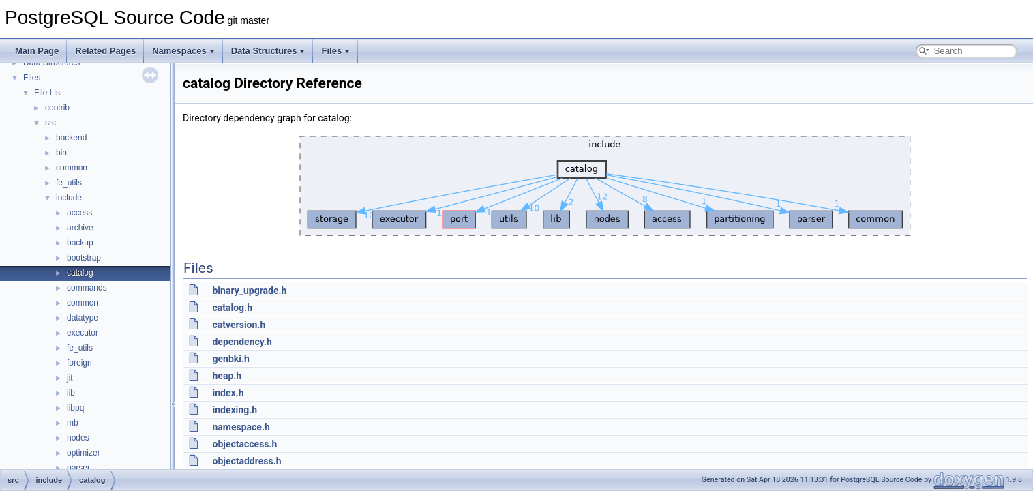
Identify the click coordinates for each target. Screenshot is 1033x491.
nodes (78, 438)
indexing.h (234, 409)
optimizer (83, 453)
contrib (57, 108)
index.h (227, 392)
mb (72, 423)
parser (78, 468)
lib (71, 393)
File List (48, 93)
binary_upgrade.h (249, 290)
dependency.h (241, 341)
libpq (75, 408)
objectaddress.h (246, 461)
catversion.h (238, 324)
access (79, 213)
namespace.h (240, 426)
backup (80, 243)
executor (82, 333)
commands (87, 288)
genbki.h (230, 358)
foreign (79, 363)
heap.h (226, 375)
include (69, 198)
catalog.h (232, 307)
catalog (80, 273)
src (50, 123)
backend (71, 138)
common (71, 168)
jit (70, 378)
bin (61, 153)
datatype (82, 318)
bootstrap (84, 258)
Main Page (37, 51)
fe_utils (69, 183)
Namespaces (183, 51)
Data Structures (268, 51)
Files (335, 51)
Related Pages (105, 51)
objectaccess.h (244, 443)
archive (80, 228)
